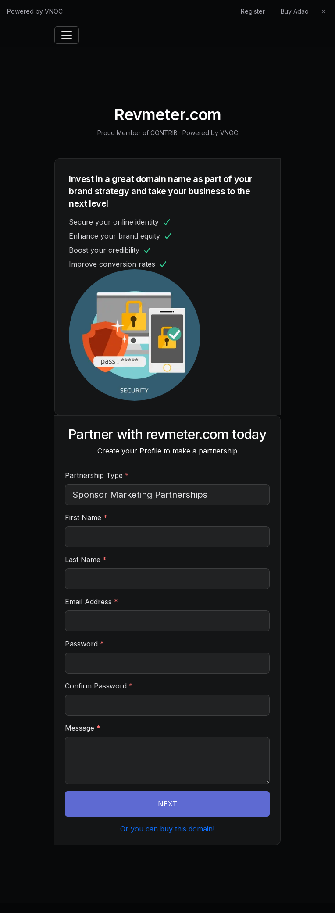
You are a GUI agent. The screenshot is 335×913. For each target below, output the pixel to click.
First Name (86, 517)
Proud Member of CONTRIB (137, 132)
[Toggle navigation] (66, 35)
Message (82, 728)
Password (84, 643)
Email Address (91, 601)
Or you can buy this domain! (167, 828)
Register (253, 11)
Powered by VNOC (35, 11)
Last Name (86, 559)
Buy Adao (295, 11)
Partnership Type (97, 475)
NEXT (167, 803)
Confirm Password (99, 685)
